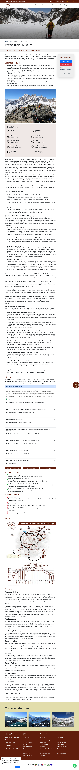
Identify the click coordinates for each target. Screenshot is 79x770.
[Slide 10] (35, 121)
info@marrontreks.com (65, 69)
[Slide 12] (39, 121)
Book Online (65, 61)
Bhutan (37, 5)
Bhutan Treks (43, 742)
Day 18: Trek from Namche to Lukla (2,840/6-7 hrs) (17, 457)
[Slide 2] (18, 121)
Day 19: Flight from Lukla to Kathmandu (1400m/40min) (18, 460)
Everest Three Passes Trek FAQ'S (13, 468)
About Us (60, 5)
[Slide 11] (37, 121)
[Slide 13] (41, 121)
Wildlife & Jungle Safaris (45, 753)
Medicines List (48, 468)
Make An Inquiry (65, 64)
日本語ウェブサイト (69, 1)
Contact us (71, 5)
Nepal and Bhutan (61, 744)
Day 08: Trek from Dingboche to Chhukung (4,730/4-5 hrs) (18, 422)
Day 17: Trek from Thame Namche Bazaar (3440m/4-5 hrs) (18, 453)
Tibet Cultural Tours (61, 742)
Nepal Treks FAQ (26, 744)
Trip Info (38, 50)
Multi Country (43, 755)
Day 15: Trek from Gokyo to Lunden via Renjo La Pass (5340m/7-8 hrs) (21, 447)
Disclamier (25, 748)
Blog (65, 5)
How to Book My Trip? (28, 755)
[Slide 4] (22, 121)
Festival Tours (60, 748)
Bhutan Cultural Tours (61, 740)
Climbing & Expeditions (62, 750)
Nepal (32, 5)
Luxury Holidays (43, 750)
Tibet (43, 5)
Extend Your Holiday (61, 753)
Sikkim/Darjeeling (44, 744)
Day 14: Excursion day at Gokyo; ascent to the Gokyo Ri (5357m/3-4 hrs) (21, 443)
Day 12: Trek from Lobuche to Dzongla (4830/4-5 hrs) (17, 437)
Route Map (31, 50)
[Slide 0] (14, 121)
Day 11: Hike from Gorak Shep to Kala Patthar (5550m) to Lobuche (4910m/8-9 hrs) (24, 433)
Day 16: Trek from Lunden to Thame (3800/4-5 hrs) (17, 450)
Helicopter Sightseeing (45, 740)
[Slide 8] (31, 121)
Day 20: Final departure (11, 463)
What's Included (23, 50)
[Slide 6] (26, 121)
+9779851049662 (64, 71)
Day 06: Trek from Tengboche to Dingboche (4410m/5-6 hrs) (19, 415)
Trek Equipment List (30, 468)
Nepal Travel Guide (27, 737)
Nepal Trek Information (28, 742)
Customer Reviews (27, 753)
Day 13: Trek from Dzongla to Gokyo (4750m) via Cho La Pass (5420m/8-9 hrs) (23, 440)
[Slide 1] (16, 121)
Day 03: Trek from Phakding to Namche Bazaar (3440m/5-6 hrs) (20, 406)
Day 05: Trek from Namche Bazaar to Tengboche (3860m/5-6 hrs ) (20, 412)
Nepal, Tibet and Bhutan (62, 746)
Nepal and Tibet (43, 746)
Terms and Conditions (27, 746)
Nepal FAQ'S (25, 740)
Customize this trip (66, 73)
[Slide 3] (20, 121)
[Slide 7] (28, 121)
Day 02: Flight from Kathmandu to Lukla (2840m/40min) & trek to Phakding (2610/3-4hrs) (25, 402)
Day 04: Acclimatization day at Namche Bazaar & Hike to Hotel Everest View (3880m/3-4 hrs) (26, 409)
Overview (8, 50)
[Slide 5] (24, 121)
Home (27, 5)
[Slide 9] (33, 121)
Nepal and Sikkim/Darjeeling (46, 748)
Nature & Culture (60, 737)
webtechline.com (52, 767)
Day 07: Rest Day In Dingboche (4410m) (14, 419)
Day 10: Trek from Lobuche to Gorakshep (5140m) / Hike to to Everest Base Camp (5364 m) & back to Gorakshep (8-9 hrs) (28, 430)
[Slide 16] (47, 121)
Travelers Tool (51, 5)
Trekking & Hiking (44, 737)
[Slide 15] (45, 121)
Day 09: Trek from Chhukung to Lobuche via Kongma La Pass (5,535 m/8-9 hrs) (23, 425)
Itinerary (15, 50)
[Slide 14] (43, 121)
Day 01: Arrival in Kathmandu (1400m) (14, 386)
